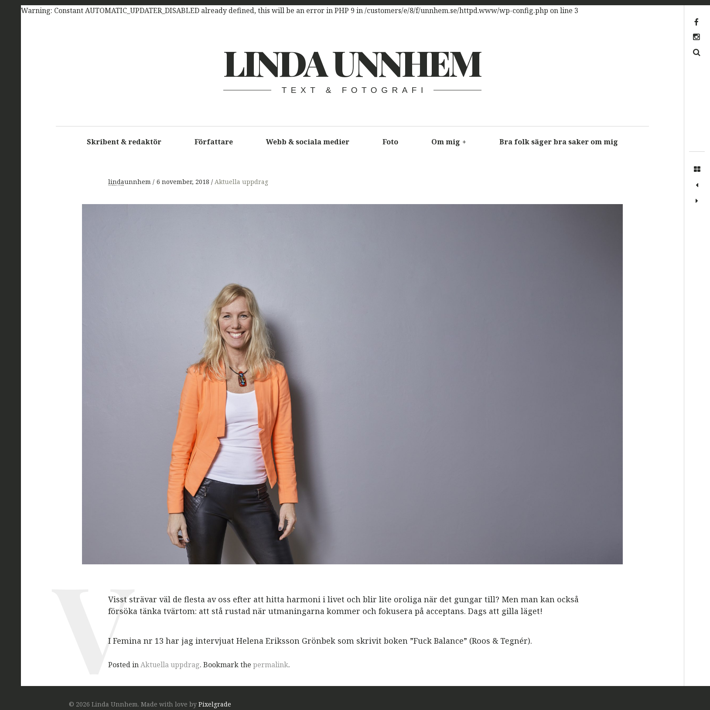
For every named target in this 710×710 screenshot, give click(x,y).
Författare (214, 142)
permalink (270, 664)
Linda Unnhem (351, 62)
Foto (390, 142)
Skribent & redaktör (124, 142)
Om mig (448, 142)
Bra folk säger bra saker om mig (558, 142)
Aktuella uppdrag (241, 182)
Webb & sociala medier (307, 142)
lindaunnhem (130, 182)
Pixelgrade (214, 704)
